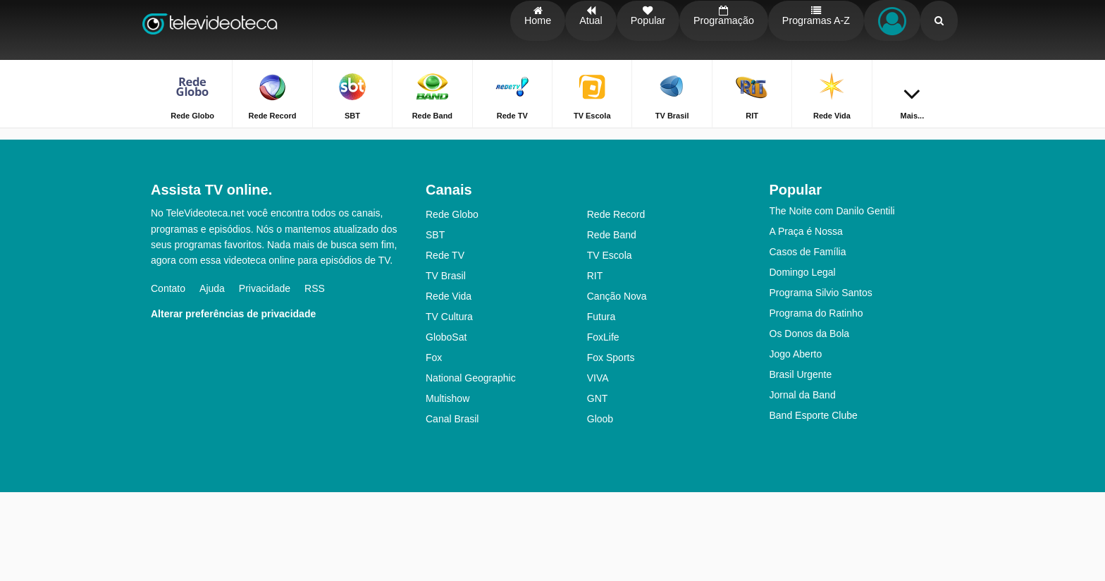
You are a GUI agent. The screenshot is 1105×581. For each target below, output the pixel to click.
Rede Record (616, 303)
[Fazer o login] (891, 30)
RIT (595, 364)
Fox (434, 446)
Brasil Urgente (801, 463)
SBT (435, 323)
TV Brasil (446, 364)
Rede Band (611, 323)
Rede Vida (448, 385)
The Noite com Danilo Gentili (832, 299)
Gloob (600, 507)
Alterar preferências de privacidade (233, 402)
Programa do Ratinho (816, 402)
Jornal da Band (803, 483)
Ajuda (212, 377)
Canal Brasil (452, 507)
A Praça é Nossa (806, 320)
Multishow (447, 487)
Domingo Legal (803, 361)
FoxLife (603, 426)
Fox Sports (611, 446)
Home (903, 139)
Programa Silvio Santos (821, 381)
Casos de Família (808, 340)
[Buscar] (939, 30)
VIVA (598, 466)
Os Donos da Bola (810, 422)
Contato (168, 377)
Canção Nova (617, 385)
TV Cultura (449, 405)
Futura (601, 405)
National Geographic (471, 466)
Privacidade (264, 377)
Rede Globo (452, 303)
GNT (597, 487)
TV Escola (609, 344)
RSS (314, 377)
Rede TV (445, 344)
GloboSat (446, 426)
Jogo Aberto (796, 442)
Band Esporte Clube (814, 504)
